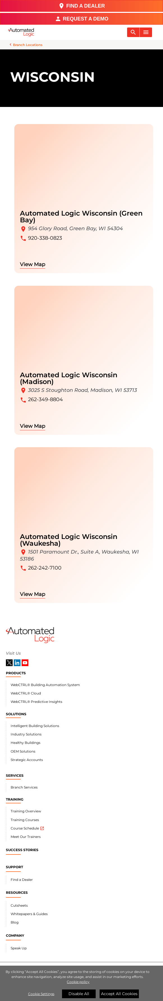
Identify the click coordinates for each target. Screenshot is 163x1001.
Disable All (78, 993)
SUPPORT (14, 867)
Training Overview (26, 811)
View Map (32, 264)
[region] (81, 983)
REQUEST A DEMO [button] (82, 18)
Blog (15, 922)
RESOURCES (17, 892)
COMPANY (15, 935)
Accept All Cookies (119, 993)
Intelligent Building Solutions (35, 726)
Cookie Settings (41, 994)
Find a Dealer (22, 879)
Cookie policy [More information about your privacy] (78, 982)
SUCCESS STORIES (22, 850)
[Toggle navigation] (133, 32)
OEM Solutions (23, 751)
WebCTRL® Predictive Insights (36, 702)
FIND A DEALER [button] (81, 6)
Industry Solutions (26, 734)
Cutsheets (19, 905)
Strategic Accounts (27, 760)
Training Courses (25, 820)
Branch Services (24, 787)
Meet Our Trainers (26, 837)
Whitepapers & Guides (29, 914)
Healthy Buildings (25, 743)
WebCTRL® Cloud (26, 693)
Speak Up (19, 948)
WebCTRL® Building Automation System (45, 685)
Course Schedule (27, 828)
